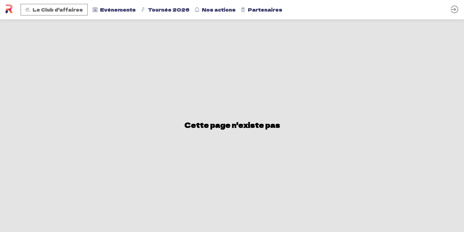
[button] (54, 9)
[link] (114, 9)
